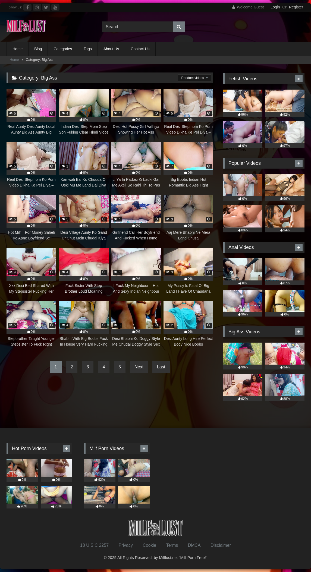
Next (138, 367)
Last (161, 367)
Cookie (149, 545)
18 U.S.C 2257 (94, 545)
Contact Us (140, 49)
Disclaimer (221, 545)
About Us (111, 49)
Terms (172, 545)
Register (296, 7)
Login (275, 7)
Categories (63, 49)
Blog (38, 49)
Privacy (125, 545)
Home (17, 49)
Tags (88, 49)
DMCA (194, 545)
